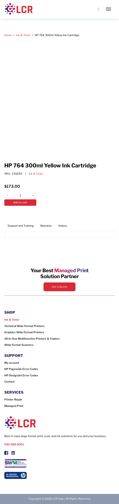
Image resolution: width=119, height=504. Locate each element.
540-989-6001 (14, 444)
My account (11, 362)
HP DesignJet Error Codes (21, 375)
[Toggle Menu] (110, 9)
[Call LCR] (98, 9)
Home (8, 35)
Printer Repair (13, 399)
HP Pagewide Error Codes (21, 369)
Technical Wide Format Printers (24, 326)
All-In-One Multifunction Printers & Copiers (32, 338)
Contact (9, 381)
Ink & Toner (23, 35)
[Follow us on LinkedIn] (13, 453)
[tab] (20, 226)
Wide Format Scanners (18, 344)
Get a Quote (59, 286)
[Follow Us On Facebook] (6, 453)
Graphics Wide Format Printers (24, 332)
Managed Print (13, 406)
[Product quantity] (20, 195)
